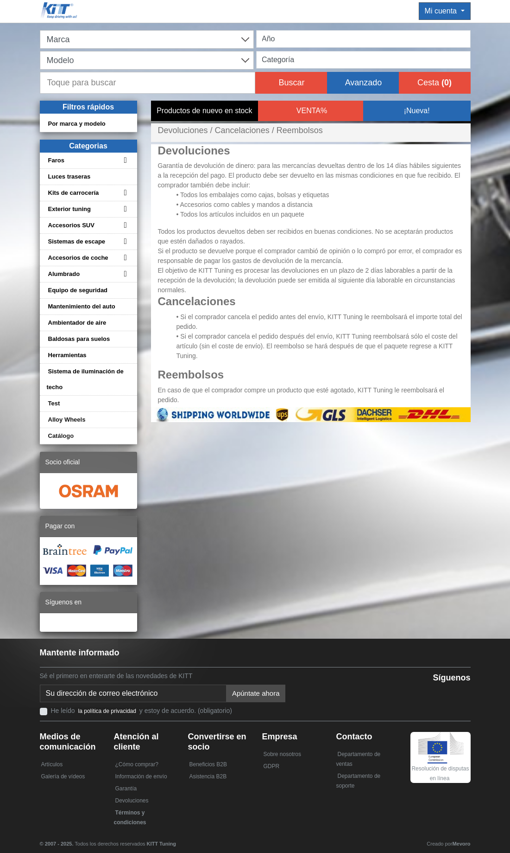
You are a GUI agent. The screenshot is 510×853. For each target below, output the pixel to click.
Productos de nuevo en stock (204, 111)
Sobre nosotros (282, 754)
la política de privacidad (107, 711)
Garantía (126, 788)
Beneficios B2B (208, 764)
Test (54, 403)
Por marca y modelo (77, 123)
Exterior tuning (69, 208)
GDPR (272, 766)
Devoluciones (132, 800)
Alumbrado (64, 273)
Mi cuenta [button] (442, 11)
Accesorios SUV (71, 225)
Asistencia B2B (208, 776)
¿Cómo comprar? (136, 764)
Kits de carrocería (73, 192)
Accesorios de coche (78, 257)
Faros (56, 160)
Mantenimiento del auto (81, 306)
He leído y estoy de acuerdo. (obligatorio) (141, 710)
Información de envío (141, 776)
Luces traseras (69, 176)
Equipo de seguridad (78, 290)
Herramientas (67, 355)
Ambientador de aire (77, 322)
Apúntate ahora (256, 693)
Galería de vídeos (63, 776)
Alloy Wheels (67, 419)
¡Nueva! (417, 111)
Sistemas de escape (77, 241)
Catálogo (61, 435)
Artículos (52, 764)
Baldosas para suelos (79, 338)
